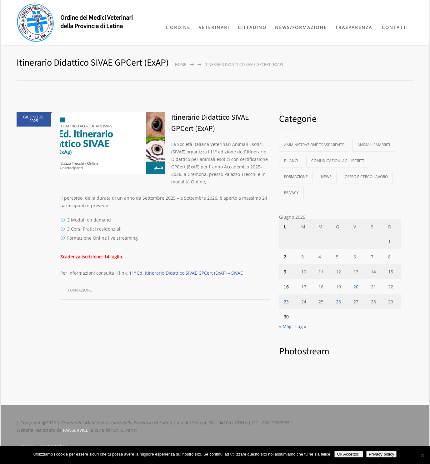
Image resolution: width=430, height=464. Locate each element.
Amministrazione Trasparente (314, 144)
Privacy (291, 192)
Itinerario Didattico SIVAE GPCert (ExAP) (210, 123)
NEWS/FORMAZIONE (301, 27)
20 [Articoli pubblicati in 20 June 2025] (355, 287)
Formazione (80, 290)
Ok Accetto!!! (349, 454)
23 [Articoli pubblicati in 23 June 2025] (286, 301)
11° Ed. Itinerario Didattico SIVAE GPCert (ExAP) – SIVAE (186, 273)
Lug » (300, 326)
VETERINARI (214, 27)
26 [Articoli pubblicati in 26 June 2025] (338, 302)
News (326, 176)
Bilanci (291, 160)
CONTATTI (395, 27)
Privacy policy (381, 454)
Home (180, 64)
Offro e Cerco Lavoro (366, 176)
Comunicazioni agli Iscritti (338, 160)
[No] (422, 455)
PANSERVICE (75, 430)
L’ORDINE (178, 27)
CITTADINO (252, 27)
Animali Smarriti (374, 144)
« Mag (285, 326)
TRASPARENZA (353, 27)
